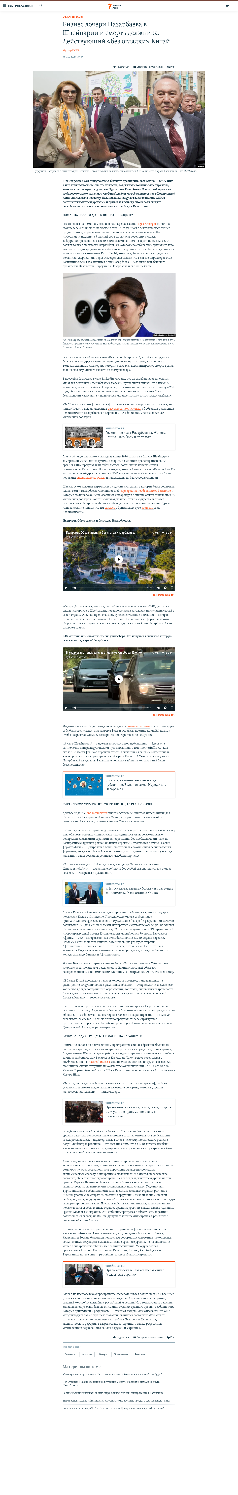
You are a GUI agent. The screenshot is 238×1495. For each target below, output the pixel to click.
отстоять (148, 507)
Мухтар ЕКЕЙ (71, 50)
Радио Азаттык (78, 537)
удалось (110, 507)
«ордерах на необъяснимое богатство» (146, 491)
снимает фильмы (138, 726)
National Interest (99, 1062)
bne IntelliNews (96, 813)
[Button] (121, 67)
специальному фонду (91, 477)
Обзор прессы (73, 16)
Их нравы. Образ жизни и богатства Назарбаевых (100, 532)
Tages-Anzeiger (146, 224)
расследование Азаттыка (124, 408)
